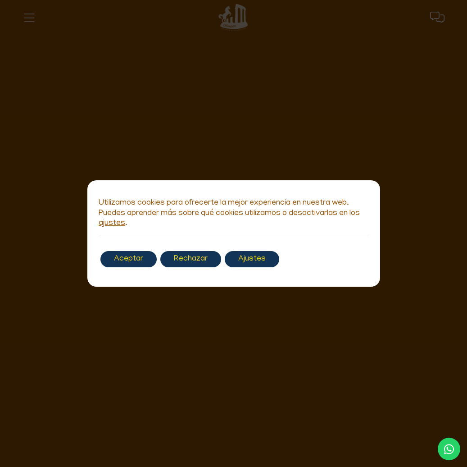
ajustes (112, 223)
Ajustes (252, 259)
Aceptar (128, 259)
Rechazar (191, 259)
